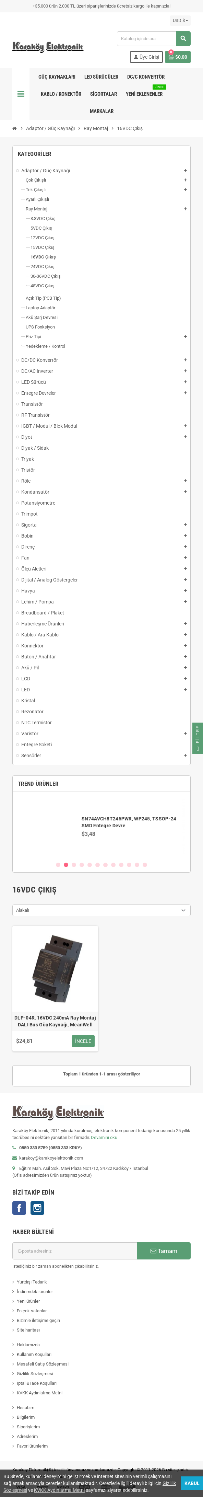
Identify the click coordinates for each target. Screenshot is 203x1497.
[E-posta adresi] (74, 1250)
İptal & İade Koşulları (37, 1383)
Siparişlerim (28, 1426)
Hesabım (25, 1407)
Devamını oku (104, 1137)
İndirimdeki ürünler (35, 1291)
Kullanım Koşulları (34, 1354)
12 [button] (145, 865)
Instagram (37, 1208)
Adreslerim (27, 1436)
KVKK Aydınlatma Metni (39, 1392)
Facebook (19, 1208)
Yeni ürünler (28, 1301)
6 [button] (97, 865)
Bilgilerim (26, 1417)
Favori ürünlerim (32, 1446)
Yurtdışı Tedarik (32, 1282)
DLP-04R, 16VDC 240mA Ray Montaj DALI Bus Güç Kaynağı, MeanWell (55, 1021)
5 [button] (89, 865)
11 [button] (137, 865)
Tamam (164, 1250)
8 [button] (113, 865)
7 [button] (105, 865)
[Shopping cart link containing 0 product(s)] (178, 57)
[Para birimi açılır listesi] (180, 20)
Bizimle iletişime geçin (38, 1320)
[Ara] (153, 38)
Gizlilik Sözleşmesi (35, 1373)
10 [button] (129, 865)
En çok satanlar (32, 1310)
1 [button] (58, 865)
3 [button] (74, 865)
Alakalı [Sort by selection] (22, 910)
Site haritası (28, 1330)
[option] (101, 826)
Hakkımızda (28, 1344)
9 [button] (121, 865)
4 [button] (82, 865)
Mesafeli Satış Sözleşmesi (43, 1364)
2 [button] (66, 865)
